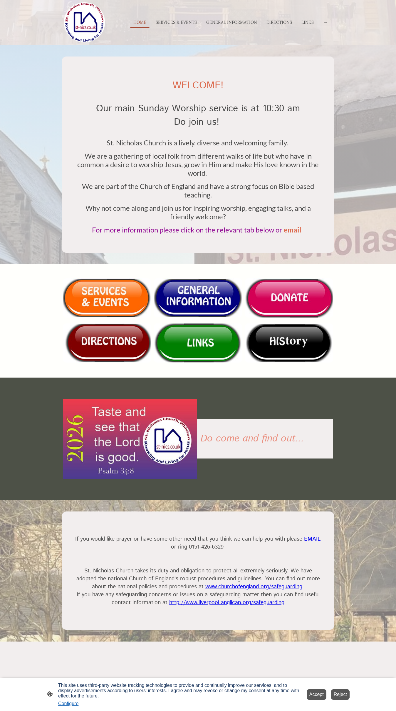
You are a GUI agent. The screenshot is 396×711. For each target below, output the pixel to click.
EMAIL (312, 539)
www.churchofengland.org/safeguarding (253, 587)
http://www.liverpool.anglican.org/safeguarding (226, 603)
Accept (316, 694)
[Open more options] (325, 22)
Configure (68, 703)
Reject (340, 694)
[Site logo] (84, 22)
